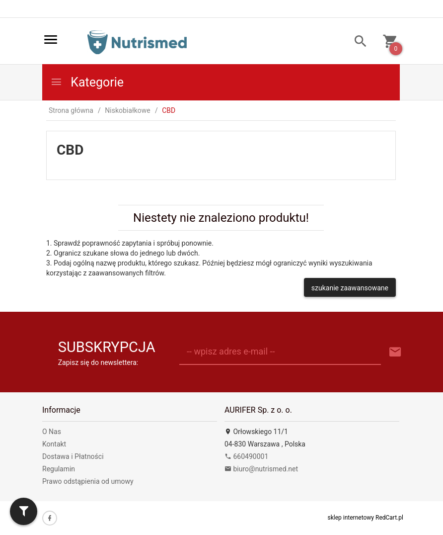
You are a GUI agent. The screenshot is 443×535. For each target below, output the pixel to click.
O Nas (51, 432)
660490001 (246, 456)
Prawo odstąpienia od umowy (88, 481)
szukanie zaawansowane (349, 288)
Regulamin (58, 469)
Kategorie (87, 82)
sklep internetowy (351, 517)
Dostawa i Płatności (73, 456)
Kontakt (54, 444)
